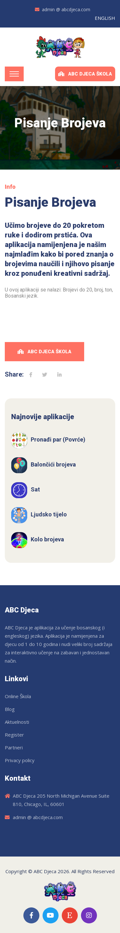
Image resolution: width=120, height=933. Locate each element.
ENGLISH (105, 18)
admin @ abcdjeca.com (66, 9)
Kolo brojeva (47, 539)
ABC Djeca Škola (85, 74)
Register (14, 734)
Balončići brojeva (53, 464)
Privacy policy (20, 760)
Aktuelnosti (17, 722)
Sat (35, 489)
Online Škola (18, 696)
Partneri (14, 747)
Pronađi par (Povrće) (58, 439)
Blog (10, 709)
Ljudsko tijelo (49, 514)
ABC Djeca (45, 871)
